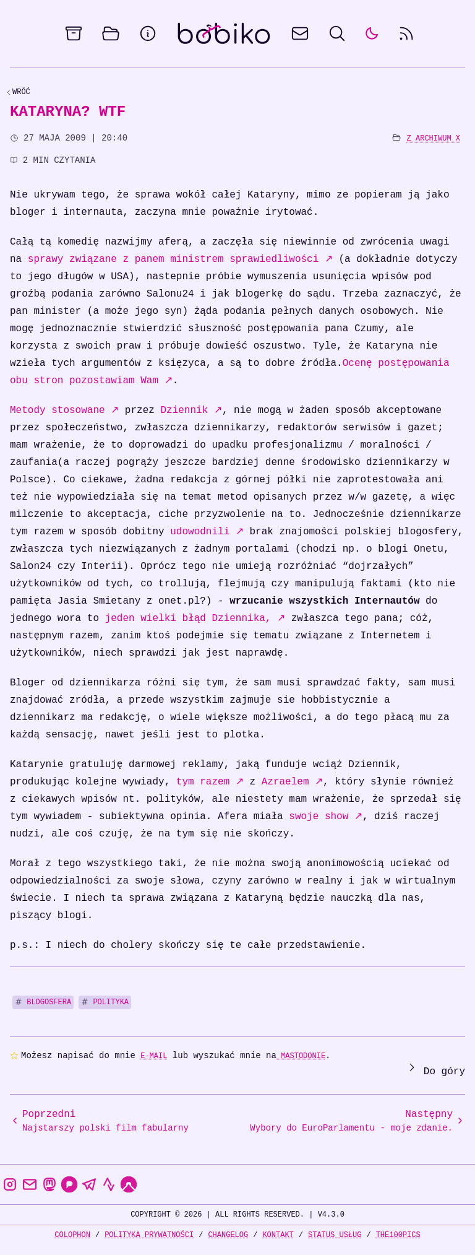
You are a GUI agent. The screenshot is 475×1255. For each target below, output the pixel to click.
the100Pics (398, 1235)
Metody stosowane (64, 410)
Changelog (228, 1235)
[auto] (372, 33)
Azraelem (292, 782)
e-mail (153, 1056)
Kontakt (277, 1235)
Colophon (72, 1235)
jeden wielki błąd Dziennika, (195, 618)
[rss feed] (406, 33)
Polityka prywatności (149, 1235)
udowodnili (207, 532)
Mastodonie (300, 1056)
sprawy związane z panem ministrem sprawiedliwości (180, 259)
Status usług (334, 1235)
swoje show (325, 816)
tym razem (210, 782)
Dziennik (190, 410)
